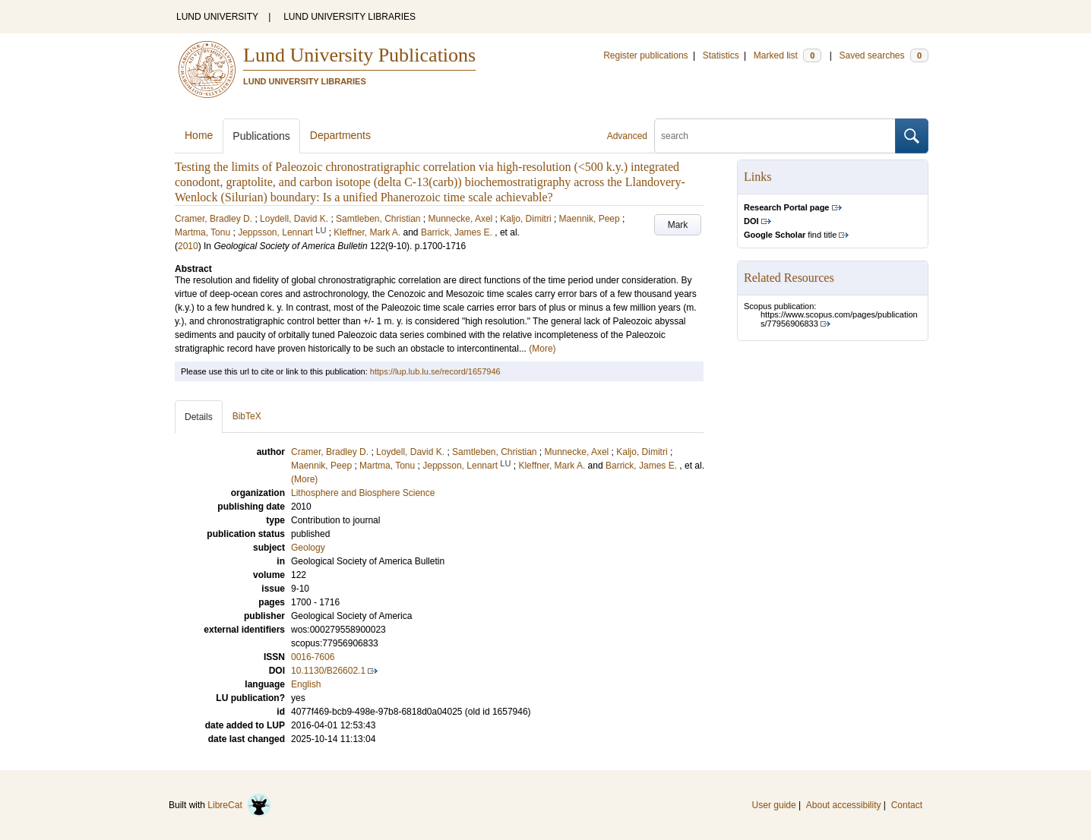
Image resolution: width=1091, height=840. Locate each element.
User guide (774, 805)
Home (199, 135)
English (306, 684)
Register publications (645, 55)
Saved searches (883, 55)
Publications (261, 136)
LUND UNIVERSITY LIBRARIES (349, 16)
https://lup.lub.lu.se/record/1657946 (435, 371)
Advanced (627, 136)
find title (790, 234)
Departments (340, 135)
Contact (906, 805)
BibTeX (246, 416)
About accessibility (843, 805)
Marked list (787, 55)
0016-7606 (312, 657)
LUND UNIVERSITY (217, 16)
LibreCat (239, 805)
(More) (542, 348)
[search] (775, 135)
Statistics (721, 55)
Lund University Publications (359, 55)
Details (199, 417)
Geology (308, 547)
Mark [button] (678, 224)
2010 (188, 246)
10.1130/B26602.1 (328, 670)
